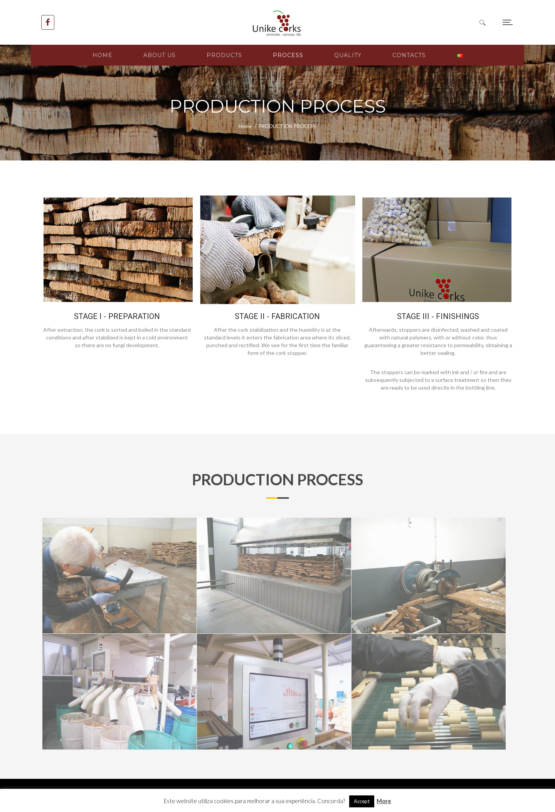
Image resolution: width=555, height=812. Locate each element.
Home (245, 126)
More (384, 800)
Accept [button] (362, 801)
